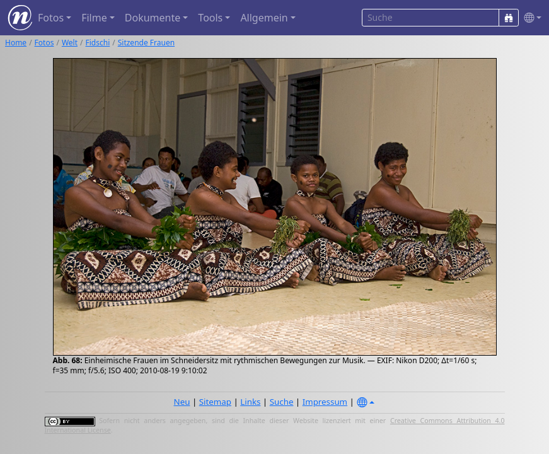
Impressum (325, 401)
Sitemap (215, 401)
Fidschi (98, 42)
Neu (182, 401)
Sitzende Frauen (146, 42)
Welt (70, 42)
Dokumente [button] (152, 18)
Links (250, 401)
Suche (282, 401)
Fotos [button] (51, 18)
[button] (530, 18)
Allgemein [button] (263, 18)
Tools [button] (210, 18)
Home (15, 42)
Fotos (44, 42)
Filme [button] (94, 18)
